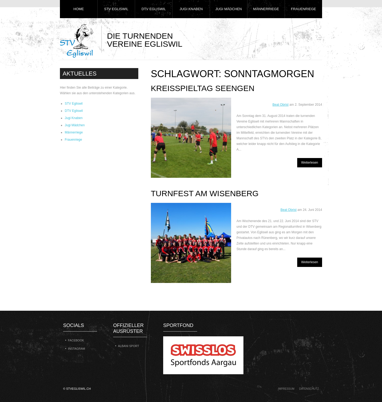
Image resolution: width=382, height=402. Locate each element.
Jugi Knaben (191, 9)
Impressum (286, 388)
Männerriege (266, 9)
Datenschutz (309, 388)
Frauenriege (303, 9)
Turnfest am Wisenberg (205, 193)
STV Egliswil (116, 9)
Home (79, 9)
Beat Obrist (281, 105)
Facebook (76, 340)
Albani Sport (128, 346)
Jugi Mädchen (228, 9)
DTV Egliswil (154, 9)
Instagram (76, 348)
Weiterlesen (309, 162)
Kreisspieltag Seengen (202, 88)
